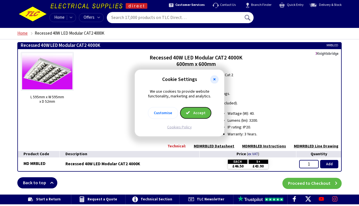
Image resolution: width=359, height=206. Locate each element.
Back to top (40, 182)
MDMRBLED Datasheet (211, 146)
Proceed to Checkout (315, 182)
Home (59, 17)
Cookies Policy (179, 127)
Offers (92, 17)
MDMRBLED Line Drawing (313, 146)
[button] (214, 79)
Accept (196, 113)
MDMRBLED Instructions (261, 146)
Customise (163, 113)
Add (329, 164)
